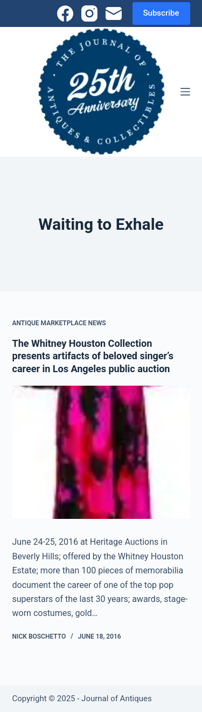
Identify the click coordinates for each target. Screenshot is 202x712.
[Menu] (185, 92)
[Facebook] (65, 13)
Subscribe (161, 13)
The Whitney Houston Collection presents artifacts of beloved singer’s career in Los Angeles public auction (92, 356)
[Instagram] (89, 13)
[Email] (114, 13)
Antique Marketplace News (59, 323)
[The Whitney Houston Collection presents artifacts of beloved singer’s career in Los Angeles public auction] (101, 452)
